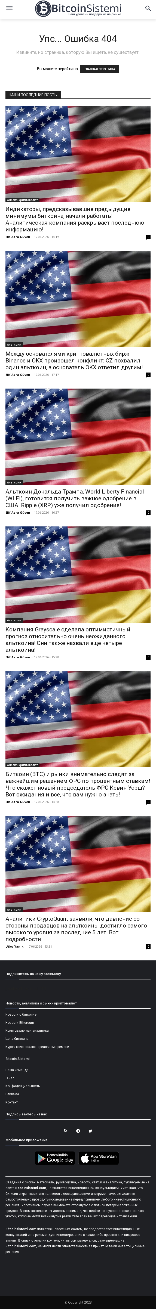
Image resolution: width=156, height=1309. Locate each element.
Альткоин (14, 344)
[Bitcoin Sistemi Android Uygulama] (56, 1164)
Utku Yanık (14, 946)
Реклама (12, 1094)
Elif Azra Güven (17, 237)
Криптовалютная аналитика (27, 1030)
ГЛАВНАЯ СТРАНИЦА (99, 69)
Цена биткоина (17, 1039)
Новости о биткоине (20, 1014)
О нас (9, 1078)
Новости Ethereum (19, 1023)
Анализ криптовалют (22, 200)
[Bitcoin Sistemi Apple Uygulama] (100, 1164)
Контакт (11, 1102)
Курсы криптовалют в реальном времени (37, 1047)
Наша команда (17, 1070)
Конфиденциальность (22, 1086)
